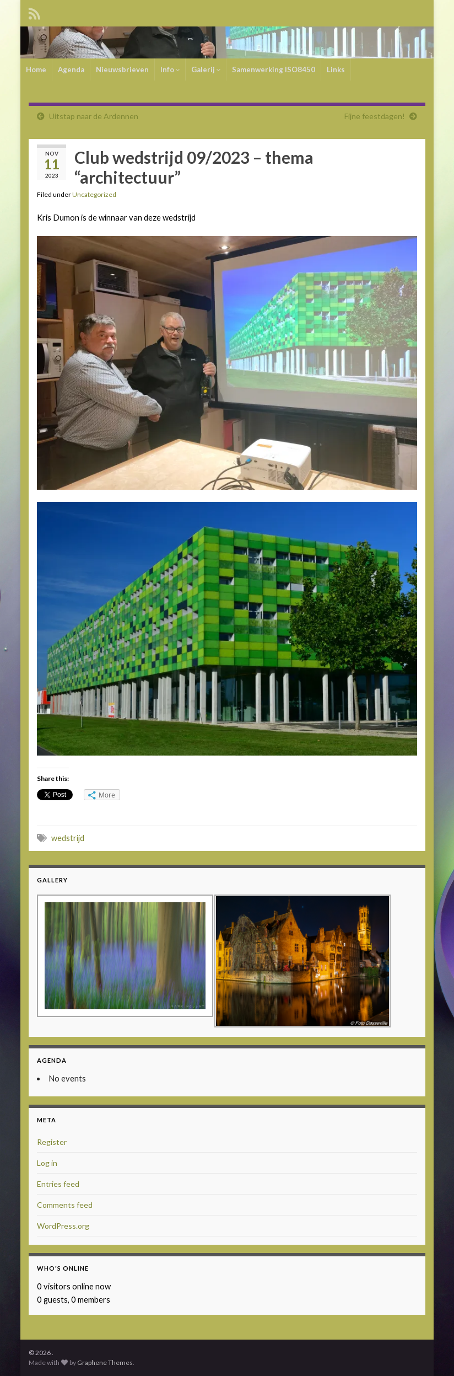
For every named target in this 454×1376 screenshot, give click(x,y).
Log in (47, 1163)
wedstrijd (67, 838)
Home (36, 69)
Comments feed (65, 1204)
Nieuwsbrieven (122, 69)
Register (52, 1142)
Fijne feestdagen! (374, 116)
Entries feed (58, 1183)
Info (170, 69)
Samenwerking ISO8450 (273, 69)
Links (336, 69)
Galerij (205, 69)
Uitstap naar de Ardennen (93, 116)
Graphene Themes (105, 1362)
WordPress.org (63, 1225)
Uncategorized (94, 194)
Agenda (71, 69)
